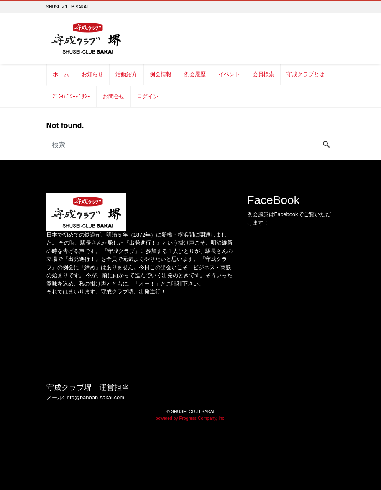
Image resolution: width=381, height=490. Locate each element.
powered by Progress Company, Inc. (190, 418)
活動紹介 (126, 74)
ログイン (148, 96)
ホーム (61, 74)
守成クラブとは (305, 74)
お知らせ (92, 74)
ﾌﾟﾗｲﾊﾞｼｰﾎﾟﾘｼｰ (71, 96)
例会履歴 (195, 74)
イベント (229, 74)
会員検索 (263, 74)
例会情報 (160, 74)
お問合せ (114, 96)
